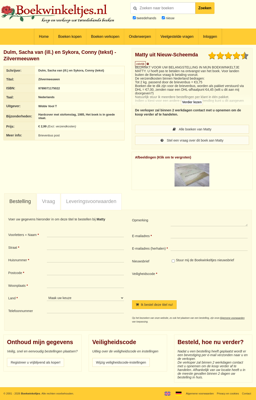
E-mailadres (141, 236)
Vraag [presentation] (48, 201)
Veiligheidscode (143, 274)
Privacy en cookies (228, 393)
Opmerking (140, 220)
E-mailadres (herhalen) (149, 248)
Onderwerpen (140, 37)
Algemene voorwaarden (232, 318)
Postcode (15, 273)
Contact (246, 393)
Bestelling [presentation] (20, 201)
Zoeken (204, 8)
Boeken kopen (69, 37)
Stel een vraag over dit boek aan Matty (192, 140)
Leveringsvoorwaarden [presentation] (91, 201)
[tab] (20, 201)
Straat (12, 247)
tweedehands (146, 18)
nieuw (169, 18)
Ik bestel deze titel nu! (154, 304)
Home (44, 37)
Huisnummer (17, 260)
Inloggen (210, 37)
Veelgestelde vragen (177, 37)
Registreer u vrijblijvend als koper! (35, 362)
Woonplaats (17, 285)
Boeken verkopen (105, 37)
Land (12, 298)
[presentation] (209, 282)
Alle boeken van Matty (192, 129)
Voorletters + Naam (22, 235)
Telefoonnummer (20, 311)
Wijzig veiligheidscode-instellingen (121, 362)
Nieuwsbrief (140, 261)
